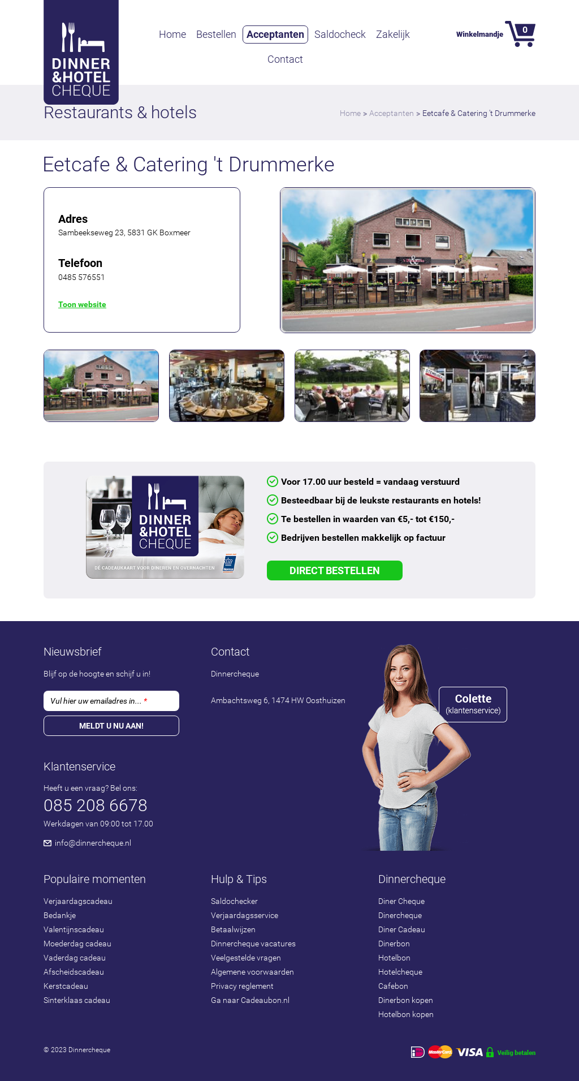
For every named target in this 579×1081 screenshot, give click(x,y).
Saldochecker (234, 901)
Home (172, 34)
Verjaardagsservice (244, 915)
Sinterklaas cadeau (77, 1000)
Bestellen (216, 34)
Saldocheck (340, 34)
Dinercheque (400, 915)
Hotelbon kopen (406, 1014)
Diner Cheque (401, 901)
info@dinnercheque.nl (93, 842)
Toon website (82, 304)
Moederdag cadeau (77, 943)
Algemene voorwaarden (252, 971)
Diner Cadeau (401, 929)
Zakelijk (393, 34)
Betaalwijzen (233, 929)
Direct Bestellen (335, 570)
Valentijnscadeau (74, 929)
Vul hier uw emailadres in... (98, 700)
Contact (285, 59)
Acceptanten (275, 34)
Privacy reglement (242, 985)
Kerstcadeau (66, 985)
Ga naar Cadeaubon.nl (250, 1000)
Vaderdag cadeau (75, 957)
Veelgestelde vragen (246, 957)
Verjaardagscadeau (78, 901)
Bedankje (60, 915)
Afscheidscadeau (74, 971)
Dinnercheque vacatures (253, 943)
